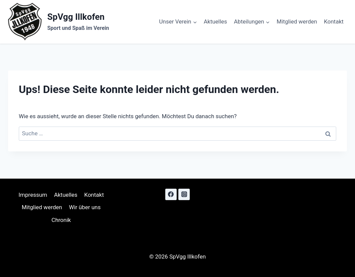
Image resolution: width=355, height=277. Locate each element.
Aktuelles (215, 21)
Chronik (61, 220)
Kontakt (334, 21)
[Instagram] (184, 194)
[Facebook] (171, 194)
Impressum (32, 194)
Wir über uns (85, 207)
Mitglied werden (297, 21)
